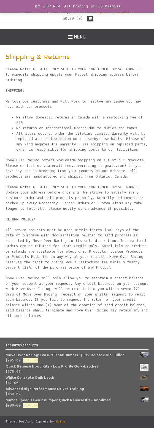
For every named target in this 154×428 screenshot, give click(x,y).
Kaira (60, 421)
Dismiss (112, 6)
